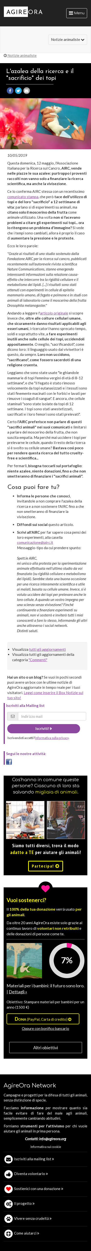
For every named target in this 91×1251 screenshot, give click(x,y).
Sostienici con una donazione (38, 1188)
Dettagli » (18, 991)
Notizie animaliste (67, 39)
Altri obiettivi (45, 1047)
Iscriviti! (43, 728)
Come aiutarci (26, 1233)
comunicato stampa (22, 197)
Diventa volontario (31, 1173)
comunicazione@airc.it (35, 542)
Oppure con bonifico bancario (45, 1028)
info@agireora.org (52, 1139)
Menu (78, 14)
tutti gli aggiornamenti (47, 649)
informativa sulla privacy (52, 738)
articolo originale (54, 313)
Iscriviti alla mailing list (34, 1159)
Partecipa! (45, 866)
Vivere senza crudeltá (33, 1218)
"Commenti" (38, 660)
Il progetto (24, 1203)
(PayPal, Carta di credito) (43, 1019)
